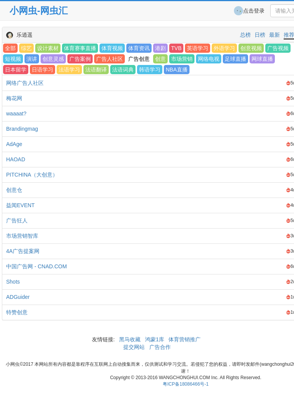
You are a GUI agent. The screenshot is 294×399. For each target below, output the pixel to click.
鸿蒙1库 (155, 339)
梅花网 (14, 98)
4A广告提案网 (22, 251)
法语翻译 (96, 69)
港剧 (160, 48)
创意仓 (14, 190)
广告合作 (159, 347)
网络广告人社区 (25, 83)
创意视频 (251, 48)
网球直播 (262, 59)
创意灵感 (53, 59)
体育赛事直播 (80, 48)
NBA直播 (177, 69)
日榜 (260, 35)
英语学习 (197, 48)
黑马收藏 (130, 339)
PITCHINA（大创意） (32, 175)
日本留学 (15, 69)
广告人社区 (109, 59)
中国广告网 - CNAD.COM (36, 266)
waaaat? (16, 113)
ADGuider (17, 297)
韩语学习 (149, 69)
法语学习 (69, 69)
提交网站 (134, 347)
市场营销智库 (22, 236)
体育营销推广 (185, 339)
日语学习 (42, 69)
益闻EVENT (20, 205)
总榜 (245, 35)
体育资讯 (139, 48)
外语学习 (224, 48)
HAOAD (15, 159)
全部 (10, 48)
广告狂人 (17, 220)
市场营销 (182, 59)
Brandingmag (22, 129)
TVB (176, 48)
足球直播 (235, 59)
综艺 (26, 48)
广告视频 (278, 48)
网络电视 (208, 59)
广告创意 (139, 59)
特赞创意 (17, 312)
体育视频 (112, 48)
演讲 (31, 59)
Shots (13, 282)
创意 (160, 59)
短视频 (13, 59)
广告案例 (80, 59)
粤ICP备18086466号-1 (186, 384)
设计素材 (48, 48)
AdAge (14, 144)
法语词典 (123, 69)
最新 (274, 35)
